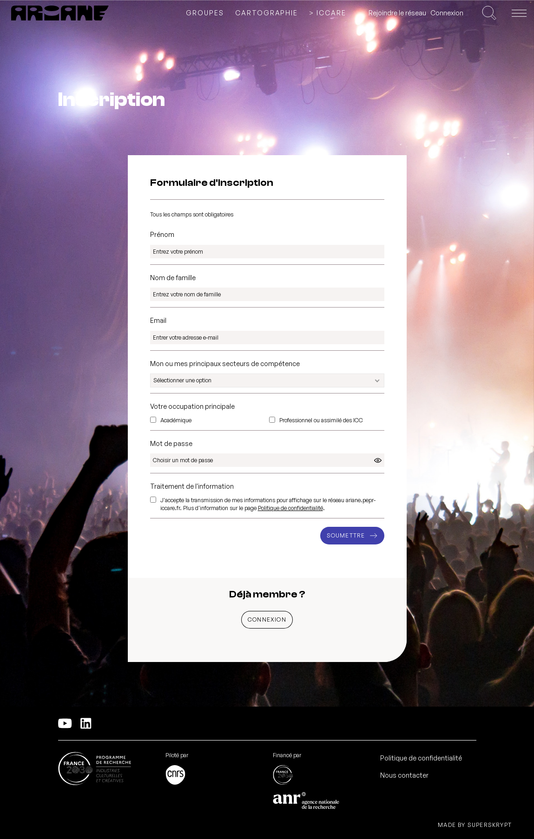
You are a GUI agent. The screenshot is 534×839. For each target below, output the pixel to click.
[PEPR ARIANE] (60, 13)
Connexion (446, 13)
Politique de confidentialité (290, 508)
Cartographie (266, 13)
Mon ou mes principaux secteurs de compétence (225, 363)
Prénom (162, 234)
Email (158, 320)
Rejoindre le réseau (397, 13)
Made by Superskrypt (475, 825)
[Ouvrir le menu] (519, 13)
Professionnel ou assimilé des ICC (321, 420)
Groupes (205, 13)
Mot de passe (171, 443)
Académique (175, 420)
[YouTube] (65, 723)
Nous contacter (404, 775)
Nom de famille (173, 278)
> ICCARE (327, 13)
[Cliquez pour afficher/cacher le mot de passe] (378, 460)
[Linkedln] (86, 723)
